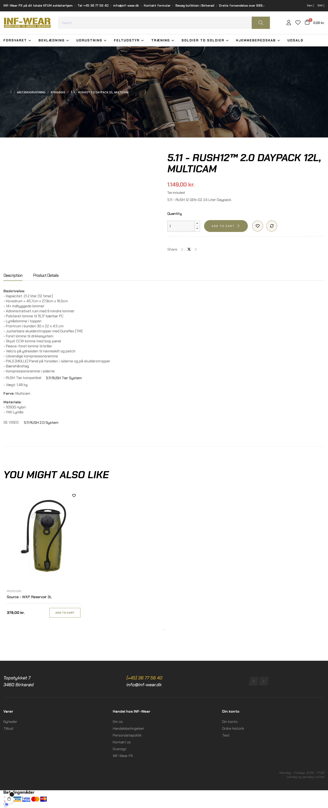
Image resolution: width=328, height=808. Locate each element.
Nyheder (10, 721)
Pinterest (196, 249)
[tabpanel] (43, 558)
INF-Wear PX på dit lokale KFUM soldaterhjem (38, 5)
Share (182, 249)
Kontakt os (122, 742)
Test (226, 735)
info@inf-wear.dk (126, 5)
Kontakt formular (157, 5)
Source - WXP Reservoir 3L (29, 597)
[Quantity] (181, 226)
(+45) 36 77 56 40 (144, 678)
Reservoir (14, 591)
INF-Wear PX (123, 755)
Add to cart (223, 226)
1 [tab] (164, 630)
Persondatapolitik (127, 735)
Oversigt (119, 749)
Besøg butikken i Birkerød (194, 5)
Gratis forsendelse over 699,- (242, 5)
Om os (118, 721)
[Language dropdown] (310, 6)
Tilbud (8, 728)
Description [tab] (12, 275)
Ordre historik (233, 728)
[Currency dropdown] (321, 6)
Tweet (189, 249)
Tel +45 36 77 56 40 (92, 5)
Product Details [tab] (46, 275)
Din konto (230, 721)
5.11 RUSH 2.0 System (41, 422)
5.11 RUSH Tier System (64, 378)
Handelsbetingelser (128, 728)
